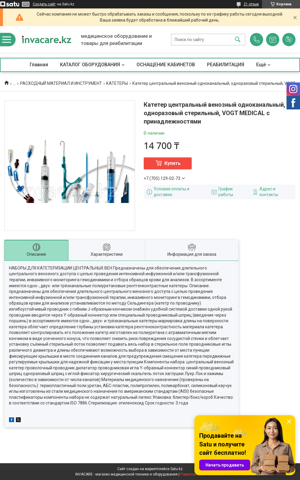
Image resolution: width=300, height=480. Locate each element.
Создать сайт (44, 4)
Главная (39, 64)
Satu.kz (176, 469)
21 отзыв (251, 4)
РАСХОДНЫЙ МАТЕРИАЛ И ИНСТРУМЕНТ (61, 83)
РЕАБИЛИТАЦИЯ (225, 64)
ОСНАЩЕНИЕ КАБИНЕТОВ (165, 64)
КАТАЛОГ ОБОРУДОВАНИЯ (90, 64)
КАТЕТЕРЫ (117, 83)
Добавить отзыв (289, 39)
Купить (172, 163)
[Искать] (237, 39)
